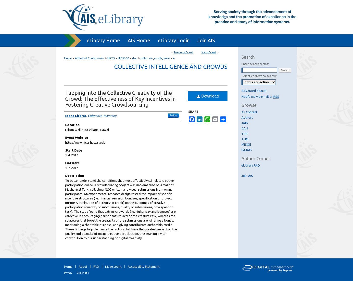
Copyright (82, 272)
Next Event (209, 52)
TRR (244, 133)
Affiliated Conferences (90, 58)
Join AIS (247, 175)
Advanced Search (253, 90)
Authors (247, 117)
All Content (249, 112)
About (83, 266)
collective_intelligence (155, 58)
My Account (113, 266)
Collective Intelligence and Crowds (170, 66)
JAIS (244, 123)
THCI (245, 139)
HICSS (111, 58)
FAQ (96, 266)
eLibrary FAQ (250, 165)
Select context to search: (259, 76)
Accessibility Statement (144, 266)
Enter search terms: (255, 64)
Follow (173, 115)
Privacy (68, 272)
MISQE (246, 144)
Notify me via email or (260, 96)
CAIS (244, 128)
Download (208, 96)
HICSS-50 (124, 58)
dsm (135, 58)
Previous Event (183, 52)
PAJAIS (246, 150)
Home (68, 58)
